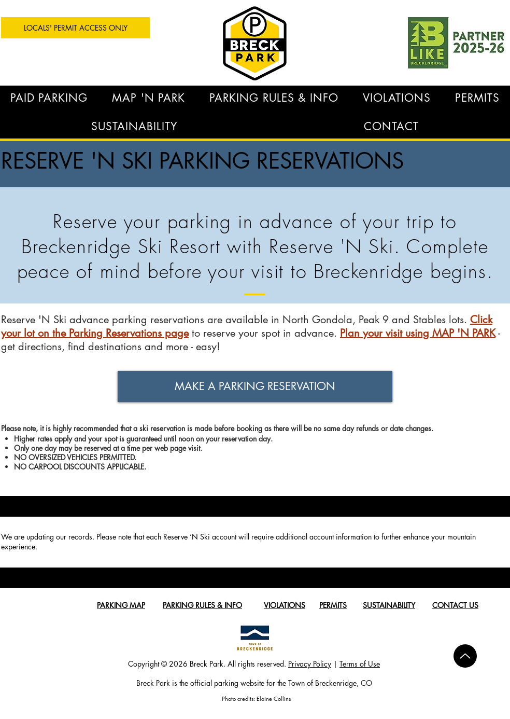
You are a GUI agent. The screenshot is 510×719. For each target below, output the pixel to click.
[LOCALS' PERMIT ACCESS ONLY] (75, 27)
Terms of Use (359, 664)
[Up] (465, 656)
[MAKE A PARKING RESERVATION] (255, 386)
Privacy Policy (309, 664)
